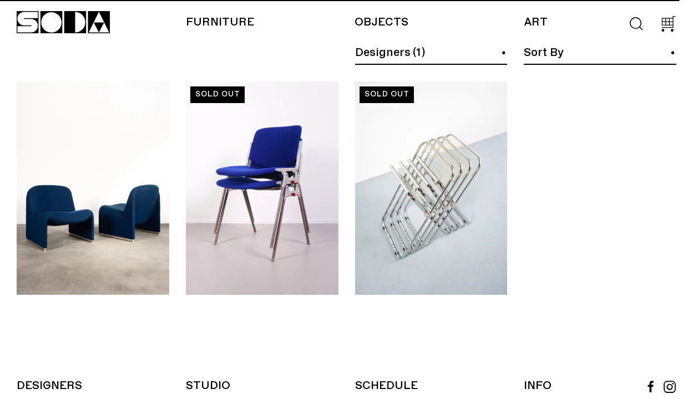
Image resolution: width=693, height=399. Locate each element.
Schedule (386, 385)
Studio (208, 385)
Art (536, 22)
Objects (381, 22)
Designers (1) (390, 52)
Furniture (220, 22)
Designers (49, 385)
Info (538, 385)
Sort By (544, 52)
